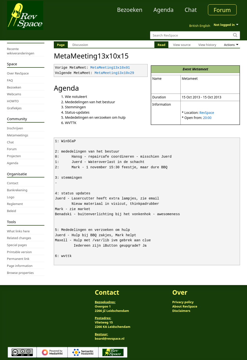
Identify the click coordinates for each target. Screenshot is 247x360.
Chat (191, 10)
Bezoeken (129, 10)
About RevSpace (184, 306)
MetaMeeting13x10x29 (114, 73)
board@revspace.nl (109, 338)
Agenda (163, 10)
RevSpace (206, 112)
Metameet (200, 69)
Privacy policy (182, 302)
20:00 (207, 117)
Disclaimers (181, 311)
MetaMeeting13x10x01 (110, 68)
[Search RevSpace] (195, 35)
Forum (222, 10)
